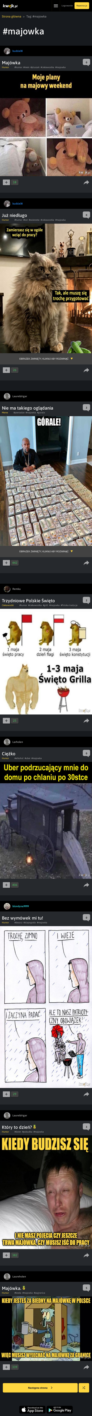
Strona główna (11, 16)
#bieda (17, 1293)
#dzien (17, 1131)
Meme (5, 412)
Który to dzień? (19, 1127)
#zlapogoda (30, 922)
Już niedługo (14, 215)
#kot (25, 220)
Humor (5, 67)
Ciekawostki (8, 605)
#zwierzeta (34, 220)
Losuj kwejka (85, 1390)
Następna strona (40, 1388)
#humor (18, 67)
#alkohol (19, 758)
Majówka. (13, 1288)
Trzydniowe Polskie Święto (28, 600)
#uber (27, 758)
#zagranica (39, 1293)
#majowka (60, 67)
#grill (45, 605)
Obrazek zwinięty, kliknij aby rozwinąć (43, 359)
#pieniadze (19, 412)
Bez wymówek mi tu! (22, 918)
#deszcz (18, 922)
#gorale (41, 412)
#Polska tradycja (69, 605)
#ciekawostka (47, 67)
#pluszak (35, 67)
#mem (26, 67)
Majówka (11, 62)
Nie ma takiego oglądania (27, 408)
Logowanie (67, 5)
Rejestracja (81, 5)
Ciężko (8, 753)
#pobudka (27, 1131)
